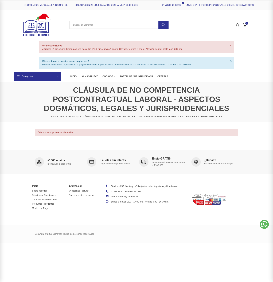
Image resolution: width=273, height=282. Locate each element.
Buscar (163, 25)
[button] (264, 224)
